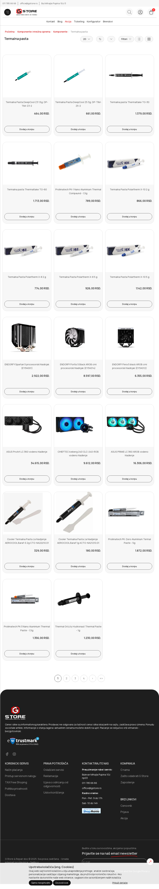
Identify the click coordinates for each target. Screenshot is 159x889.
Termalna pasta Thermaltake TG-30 (129, 102)
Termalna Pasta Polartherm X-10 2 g (129, 189)
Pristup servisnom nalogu (20, 776)
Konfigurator (93, 21)
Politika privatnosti (16, 789)
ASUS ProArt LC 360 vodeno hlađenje (26, 451)
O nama (125, 770)
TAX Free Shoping (16, 782)
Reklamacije (51, 776)
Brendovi (108, 21)
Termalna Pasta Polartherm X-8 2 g (27, 276)
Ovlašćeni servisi (54, 770)
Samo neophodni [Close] (40, 882)
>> (101, 678)
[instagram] (14, 754)
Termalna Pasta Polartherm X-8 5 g (78, 276)
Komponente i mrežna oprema (34, 31)
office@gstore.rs (29, 3)
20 (86, 39)
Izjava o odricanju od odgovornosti (56, 784)
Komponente (60, 31)
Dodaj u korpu (27, 129)
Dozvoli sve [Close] (62, 882)
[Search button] (129, 12)
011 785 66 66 (9, 3)
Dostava (10, 795)
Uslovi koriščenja (54, 792)
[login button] (140, 12)
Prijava (124, 812)
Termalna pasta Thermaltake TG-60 (27, 189)
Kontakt (50, 21)
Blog (60, 21)
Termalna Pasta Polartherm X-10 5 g (129, 276)
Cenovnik (126, 806)
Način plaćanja (13, 770)
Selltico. (34, 862)
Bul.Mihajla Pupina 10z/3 (53, 3)
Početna (9, 31)
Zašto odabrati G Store (134, 776)
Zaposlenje (127, 782)
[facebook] (7, 754)
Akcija (68, 21)
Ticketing (79, 21)
